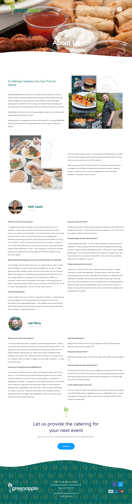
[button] (120, 9)
